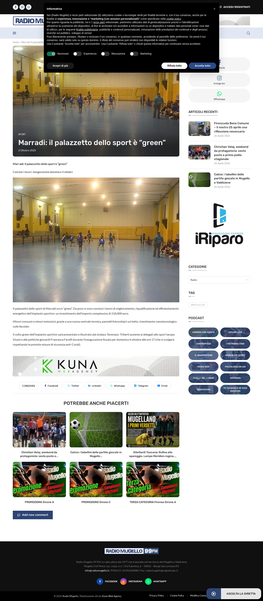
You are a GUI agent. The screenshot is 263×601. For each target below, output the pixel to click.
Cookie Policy (177, 595)
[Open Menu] (14, 33)
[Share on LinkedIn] (94, 385)
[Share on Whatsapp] (117, 385)
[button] (214, 9)
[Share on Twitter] (73, 385)
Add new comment (32, 515)
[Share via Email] (162, 385)
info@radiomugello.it (97, 570)
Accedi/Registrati (235, 7)
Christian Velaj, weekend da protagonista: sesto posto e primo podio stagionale (231, 153)
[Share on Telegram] (141, 385)
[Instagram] (22, 7)
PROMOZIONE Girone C (95, 502)
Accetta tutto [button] (202, 65)
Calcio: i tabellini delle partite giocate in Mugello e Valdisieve (232, 178)
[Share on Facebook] (51, 385)
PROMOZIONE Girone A (39, 502)
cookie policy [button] (173, 18)
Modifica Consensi (199, 595)
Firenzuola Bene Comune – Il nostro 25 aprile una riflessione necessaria (231, 127)
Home (16, 42)
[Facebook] (15, 7)
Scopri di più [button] (60, 65)
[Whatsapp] (28, 7)
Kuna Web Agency (111, 596)
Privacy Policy (156, 595)
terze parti (99, 22)
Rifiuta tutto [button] (174, 65)
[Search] (248, 33)
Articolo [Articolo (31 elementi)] (198, 305)
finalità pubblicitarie (87, 29)
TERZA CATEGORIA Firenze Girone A (153, 502)
